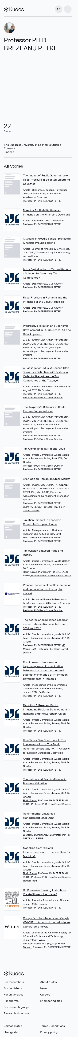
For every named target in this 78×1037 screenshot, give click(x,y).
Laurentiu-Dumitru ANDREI (37, 834)
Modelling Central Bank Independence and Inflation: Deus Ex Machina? (46, 852)
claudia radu (30, 880)
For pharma (11, 1000)
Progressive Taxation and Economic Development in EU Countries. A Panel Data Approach (47, 330)
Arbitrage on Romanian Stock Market (46, 478)
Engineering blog (51, 1000)
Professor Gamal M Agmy (37, 943)
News (43, 988)
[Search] (59, 9)
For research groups (16, 1007)
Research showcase (16, 1013)
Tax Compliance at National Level (44, 448)
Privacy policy (49, 1032)
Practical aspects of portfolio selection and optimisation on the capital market (47, 589)
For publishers (13, 988)
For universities (13, 994)
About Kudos (48, 982)
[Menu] (68, 9)
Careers (45, 994)
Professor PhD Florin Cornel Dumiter (43, 397)
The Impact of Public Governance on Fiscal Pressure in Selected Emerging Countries (46, 180)
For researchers (14, 982)
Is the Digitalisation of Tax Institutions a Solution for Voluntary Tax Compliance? (47, 273)
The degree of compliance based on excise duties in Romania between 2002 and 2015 (46, 624)
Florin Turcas (30, 571)
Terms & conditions (52, 1026)
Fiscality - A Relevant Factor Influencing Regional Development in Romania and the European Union (46, 709)
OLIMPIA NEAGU (32, 506)
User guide (10, 1032)
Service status (13, 1026)
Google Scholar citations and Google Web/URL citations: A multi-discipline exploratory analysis (47, 922)
